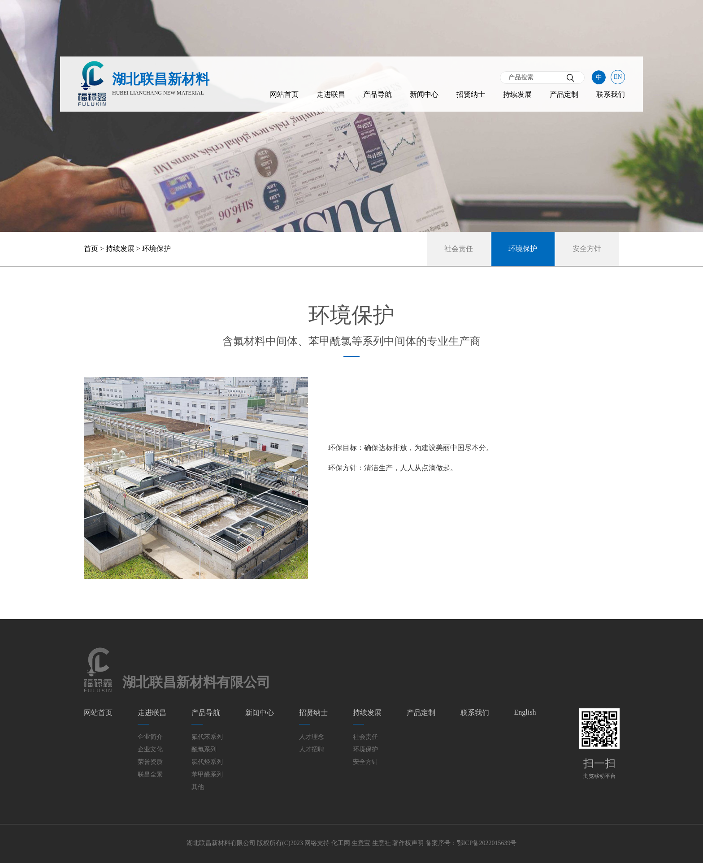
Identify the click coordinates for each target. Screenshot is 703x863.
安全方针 (587, 248)
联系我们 (610, 94)
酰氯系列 (204, 749)
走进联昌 (331, 94)
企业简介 (150, 736)
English (525, 712)
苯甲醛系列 (207, 774)
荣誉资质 (150, 762)
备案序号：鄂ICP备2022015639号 (471, 843)
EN (618, 77)
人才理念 (311, 736)
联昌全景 (150, 774)
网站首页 (284, 94)
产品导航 (377, 94)
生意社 (381, 843)
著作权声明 (408, 843)
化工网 (340, 843)
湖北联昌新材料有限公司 (221, 843)
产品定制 (564, 94)
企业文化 (150, 749)
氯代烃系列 (207, 762)
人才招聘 (311, 749)
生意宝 (361, 843)
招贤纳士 (470, 94)
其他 (197, 787)
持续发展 (517, 94)
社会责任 (458, 248)
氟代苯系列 (207, 736)
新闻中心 (424, 94)
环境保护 (522, 248)
